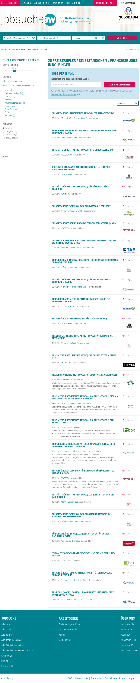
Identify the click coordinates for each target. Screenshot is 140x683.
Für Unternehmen (105, 2)
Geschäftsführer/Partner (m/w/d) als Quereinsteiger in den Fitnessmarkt (83, 421)
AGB (70, 678)
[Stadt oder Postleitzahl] (81, 38)
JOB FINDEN (122, 38)
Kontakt (62, 634)
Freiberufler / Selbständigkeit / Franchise (18, 85)
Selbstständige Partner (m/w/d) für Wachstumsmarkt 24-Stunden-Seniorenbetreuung (81, 515)
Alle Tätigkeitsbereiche (12, 645)
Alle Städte (6, 629)
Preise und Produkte (68, 629)
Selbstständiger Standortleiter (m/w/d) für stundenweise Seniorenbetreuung (82, 574)
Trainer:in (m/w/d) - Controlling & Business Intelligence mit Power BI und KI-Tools (83, 593)
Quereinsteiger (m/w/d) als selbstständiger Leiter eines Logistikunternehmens (81, 168)
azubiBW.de (58, 2)
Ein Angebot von (128, 2)
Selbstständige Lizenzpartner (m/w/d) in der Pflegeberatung (83, 113)
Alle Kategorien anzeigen (12, 81)
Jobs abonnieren (119, 84)
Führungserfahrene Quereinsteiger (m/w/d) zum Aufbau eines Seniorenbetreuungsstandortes (83, 445)
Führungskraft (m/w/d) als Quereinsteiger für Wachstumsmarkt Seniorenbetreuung (85, 131)
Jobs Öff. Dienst (42, 2)
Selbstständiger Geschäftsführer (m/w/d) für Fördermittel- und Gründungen (83, 472)
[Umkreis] (95, 38)
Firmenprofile (73, 2)
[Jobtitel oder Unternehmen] (53, 38)
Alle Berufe (6, 634)
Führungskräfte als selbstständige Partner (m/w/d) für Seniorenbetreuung (81, 300)
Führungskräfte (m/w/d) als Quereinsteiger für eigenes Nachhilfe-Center (80, 535)
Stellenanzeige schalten (70, 624)
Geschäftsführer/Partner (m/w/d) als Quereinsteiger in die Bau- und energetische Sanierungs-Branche (85, 397)
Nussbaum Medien (130, 650)
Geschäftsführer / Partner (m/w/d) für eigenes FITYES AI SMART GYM (84, 356)
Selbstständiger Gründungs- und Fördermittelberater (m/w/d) (84, 223)
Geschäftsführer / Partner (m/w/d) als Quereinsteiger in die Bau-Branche (83, 496)
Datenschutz (81, 678)
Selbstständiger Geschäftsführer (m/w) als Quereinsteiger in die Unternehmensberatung (84, 241)
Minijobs (26, 2)
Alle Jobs (5, 624)
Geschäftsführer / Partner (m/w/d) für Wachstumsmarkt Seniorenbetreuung (81, 280)
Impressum (134, 678)
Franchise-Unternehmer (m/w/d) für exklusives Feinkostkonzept (85, 374)
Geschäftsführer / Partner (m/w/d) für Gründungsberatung (82, 149)
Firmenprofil (7, 666)
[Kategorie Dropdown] (33, 38)
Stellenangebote (10, 2)
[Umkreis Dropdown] (103, 38)
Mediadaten (64, 639)
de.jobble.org (6, 678)
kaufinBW (125, 634)
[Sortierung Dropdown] (136, 103)
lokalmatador (127, 629)
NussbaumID (127, 645)
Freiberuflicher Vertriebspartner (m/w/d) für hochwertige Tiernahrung (82, 337)
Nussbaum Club (128, 639)
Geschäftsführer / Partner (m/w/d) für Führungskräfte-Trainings (81, 188)
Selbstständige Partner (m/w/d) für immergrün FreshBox (81, 206)
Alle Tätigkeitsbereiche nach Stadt (17, 650)
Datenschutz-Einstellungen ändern (108, 678)
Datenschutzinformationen (63, 94)
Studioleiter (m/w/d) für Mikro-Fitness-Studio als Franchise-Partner (83, 554)
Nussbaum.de (127, 624)
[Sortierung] (125, 103)
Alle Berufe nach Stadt (11, 639)
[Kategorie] (16, 38)
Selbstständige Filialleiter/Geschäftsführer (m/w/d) (79, 318)
